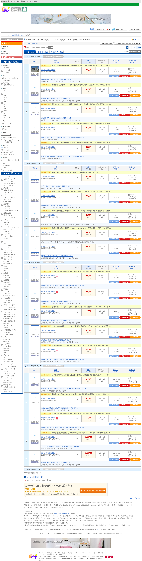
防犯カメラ (7, 261)
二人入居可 (7, 278)
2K (4, 99)
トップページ (6, 35)
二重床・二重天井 (9, 369)
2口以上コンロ (8, 186)
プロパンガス (7, 325)
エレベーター (7, 300)
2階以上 (6, 266)
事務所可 (6, 289)
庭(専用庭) (6, 380)
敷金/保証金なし (8, 85)
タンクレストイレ (9, 217)
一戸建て (6, 72)
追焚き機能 (7, 199)
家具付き (6, 348)
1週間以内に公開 (8, 154)
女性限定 (6, 280)
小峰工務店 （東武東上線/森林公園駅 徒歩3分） (56, 186)
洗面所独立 (7, 213)
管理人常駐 (7, 303)
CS (4, 241)
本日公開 (6, 150)
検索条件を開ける (32, 43)
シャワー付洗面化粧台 (10, 211)
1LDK (5, 97)
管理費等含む (7, 80)
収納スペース (7, 229)
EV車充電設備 (8, 334)
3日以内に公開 (8, 152)
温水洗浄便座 (7, 215)
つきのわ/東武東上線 (48, 215)
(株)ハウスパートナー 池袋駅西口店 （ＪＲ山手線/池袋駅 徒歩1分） (63, 137)
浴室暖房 (6, 204)
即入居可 (6, 275)
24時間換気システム (9, 330)
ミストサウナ (7, 208)
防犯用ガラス (7, 263)
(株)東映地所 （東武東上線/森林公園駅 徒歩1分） (57, 79)
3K (4, 106)
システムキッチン (9, 177)
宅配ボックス (7, 252)
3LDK (5, 111)
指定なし (6, 147)
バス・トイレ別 (8, 195)
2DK (4, 102)
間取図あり (7, 165)
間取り (115, 60)
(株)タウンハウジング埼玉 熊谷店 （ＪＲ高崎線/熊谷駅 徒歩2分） (62, 285)
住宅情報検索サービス (17, 35)
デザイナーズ (7, 359)
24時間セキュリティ (9, 254)
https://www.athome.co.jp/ (61, 513)
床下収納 (6, 231)
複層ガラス (7, 328)
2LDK (5, 104)
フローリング (7, 312)
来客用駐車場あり (9, 387)
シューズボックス (9, 236)
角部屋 (5, 273)
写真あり (6, 168)
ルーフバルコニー (9, 373)
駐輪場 (5, 389)
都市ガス (6, 323)
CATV (5, 243)
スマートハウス (8, 364)
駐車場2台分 (7, 385)
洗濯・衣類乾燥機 (9, 321)
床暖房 (5, 224)
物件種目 (132, 60)
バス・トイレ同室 (9, 197)
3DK (4, 108)
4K (4, 113)
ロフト (5, 357)
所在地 (55, 62)
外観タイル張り (8, 362)
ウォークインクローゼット (12, 227)
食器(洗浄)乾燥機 (9, 190)
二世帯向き (7, 293)
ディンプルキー (8, 257)
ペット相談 (7, 284)
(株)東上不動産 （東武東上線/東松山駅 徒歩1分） (57, 256)
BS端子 (5, 238)
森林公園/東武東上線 (48, 89)
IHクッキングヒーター (10, 181)
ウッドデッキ (7, 378)
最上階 (5, 268)
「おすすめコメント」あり (12, 160)
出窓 (4, 353)
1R (4, 91)
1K (4, 93)
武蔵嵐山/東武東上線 (48, 70)
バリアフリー (7, 344)
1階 (4, 271)
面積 (115, 62)
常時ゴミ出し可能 (9, 296)
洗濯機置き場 (7, 319)
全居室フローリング (9, 314)
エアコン (6, 220)
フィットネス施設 (9, 307)
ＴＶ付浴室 (7, 206)
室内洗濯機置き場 (9, 316)
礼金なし (6, 83)
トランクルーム (8, 234)
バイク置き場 (7, 391)
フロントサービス (9, 305)
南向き (5, 337)
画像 (34, 61)
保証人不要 (7, 298)
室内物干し (7, 332)
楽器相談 (6, 287)
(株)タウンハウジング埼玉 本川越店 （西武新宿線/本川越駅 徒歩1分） (64, 389)
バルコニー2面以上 (9, 376)
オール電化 (7, 346)
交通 (55, 60)
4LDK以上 (6, 117)
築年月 (132, 62)
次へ (138, 47)
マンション (7, 70)
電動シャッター (8, 259)
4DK (4, 115)
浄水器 (5, 188)
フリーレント (7, 291)
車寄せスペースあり (9, 309)
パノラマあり (7, 170)
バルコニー (7, 371)
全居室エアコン (8, 222)
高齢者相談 (7, 282)
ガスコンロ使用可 (9, 183)
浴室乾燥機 (7, 202)
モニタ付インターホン (10, 250)
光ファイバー (7, 245)
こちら (98, 530)
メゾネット (7, 355)
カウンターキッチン (9, 179)
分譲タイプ (7, 341)
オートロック (7, 248)
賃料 (88, 60)
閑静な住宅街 (7, 339)
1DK (4, 95)
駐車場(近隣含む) (9, 382)
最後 (41, 477)
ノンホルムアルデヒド (10, 366)
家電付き (6, 350)
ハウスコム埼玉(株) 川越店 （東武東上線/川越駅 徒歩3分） (60, 408)
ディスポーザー (8, 192)
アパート (6, 67)
